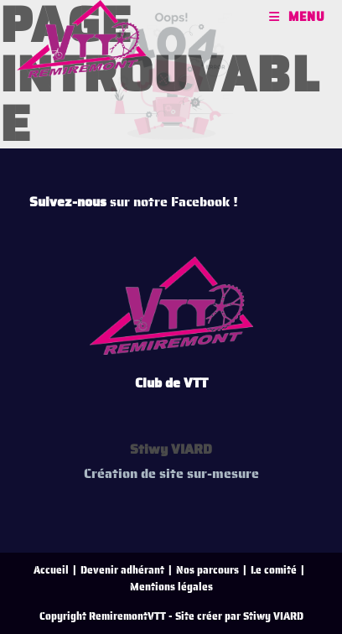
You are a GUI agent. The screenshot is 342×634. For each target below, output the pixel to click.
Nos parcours (207, 570)
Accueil (51, 570)
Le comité (274, 570)
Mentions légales (171, 587)
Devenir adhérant (122, 570)
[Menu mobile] (297, 17)
